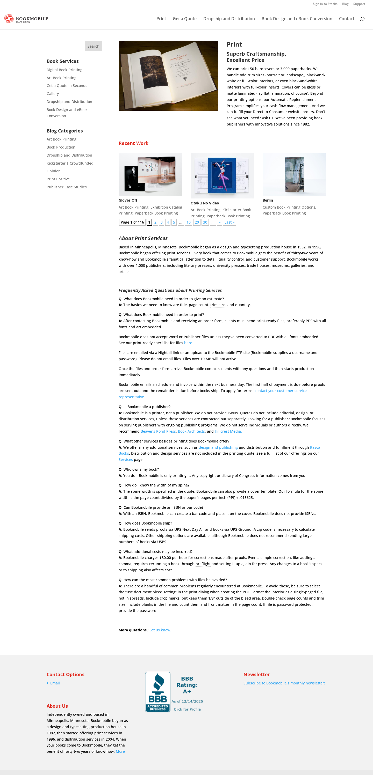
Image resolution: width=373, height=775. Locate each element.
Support (359, 4)
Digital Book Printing (64, 69)
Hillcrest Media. (228, 431)
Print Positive (58, 178)
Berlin (268, 200)
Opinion (54, 170)
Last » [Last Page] (229, 222)
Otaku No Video (205, 203)
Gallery (53, 93)
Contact (346, 19)
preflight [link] (203, 563)
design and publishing (218, 447)
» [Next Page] (219, 222)
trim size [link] (217, 304)
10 (189, 222)
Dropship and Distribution (229, 19)
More (120, 751)
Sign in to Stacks (325, 4)
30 (205, 222)
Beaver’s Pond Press (158, 431)
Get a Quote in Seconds (67, 85)
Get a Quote (185, 19)
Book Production (61, 147)
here (188, 342)
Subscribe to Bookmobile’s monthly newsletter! (284, 683)
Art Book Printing (61, 77)
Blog (345, 4)
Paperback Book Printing (156, 213)
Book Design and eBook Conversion (297, 19)
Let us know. (160, 630)
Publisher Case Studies (67, 186)
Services (126, 459)
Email (55, 683)
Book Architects (191, 431)
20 (197, 222)
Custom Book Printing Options (289, 207)
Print (161, 19)
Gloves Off (128, 200)
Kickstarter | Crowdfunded (70, 163)
